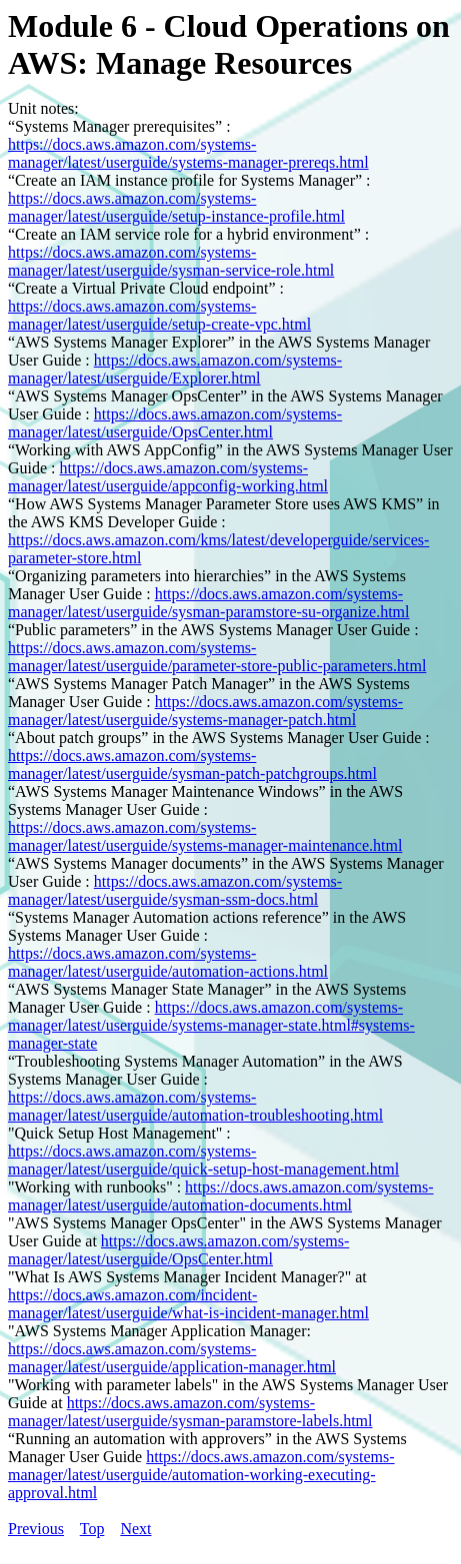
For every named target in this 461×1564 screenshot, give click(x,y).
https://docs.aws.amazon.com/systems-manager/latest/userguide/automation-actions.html (168, 962)
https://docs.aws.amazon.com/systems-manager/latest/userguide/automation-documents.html (221, 1195)
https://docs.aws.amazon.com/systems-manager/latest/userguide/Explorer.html (175, 369)
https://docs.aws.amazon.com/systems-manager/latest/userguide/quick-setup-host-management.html (203, 1160)
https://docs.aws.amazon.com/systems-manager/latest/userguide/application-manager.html (172, 1357)
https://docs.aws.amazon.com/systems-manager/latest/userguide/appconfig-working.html (168, 476)
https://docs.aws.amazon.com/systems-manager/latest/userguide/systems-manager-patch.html (205, 710)
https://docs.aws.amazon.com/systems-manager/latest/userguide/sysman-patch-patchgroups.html (192, 764)
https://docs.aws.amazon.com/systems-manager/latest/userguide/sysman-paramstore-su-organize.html (209, 602)
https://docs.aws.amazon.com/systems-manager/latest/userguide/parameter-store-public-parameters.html (217, 656)
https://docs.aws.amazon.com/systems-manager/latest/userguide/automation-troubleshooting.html (195, 1106)
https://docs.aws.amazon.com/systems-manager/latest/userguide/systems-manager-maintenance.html (205, 836)
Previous (36, 1528)
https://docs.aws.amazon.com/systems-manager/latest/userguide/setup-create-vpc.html (159, 315)
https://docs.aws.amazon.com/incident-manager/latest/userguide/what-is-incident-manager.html (188, 1303)
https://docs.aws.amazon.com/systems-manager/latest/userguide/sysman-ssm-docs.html (175, 890)
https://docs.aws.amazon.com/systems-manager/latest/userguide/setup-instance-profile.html (176, 207)
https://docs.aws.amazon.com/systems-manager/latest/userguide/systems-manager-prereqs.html (188, 153)
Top (92, 1528)
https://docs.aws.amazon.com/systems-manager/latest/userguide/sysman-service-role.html (171, 261)
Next (135, 1528)
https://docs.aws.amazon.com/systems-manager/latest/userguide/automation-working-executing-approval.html (201, 1474)
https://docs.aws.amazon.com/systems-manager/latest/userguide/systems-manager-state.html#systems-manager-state (211, 1025)
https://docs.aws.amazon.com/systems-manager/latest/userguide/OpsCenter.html (175, 422)
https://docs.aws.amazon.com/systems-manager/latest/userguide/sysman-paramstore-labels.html (190, 1411)
